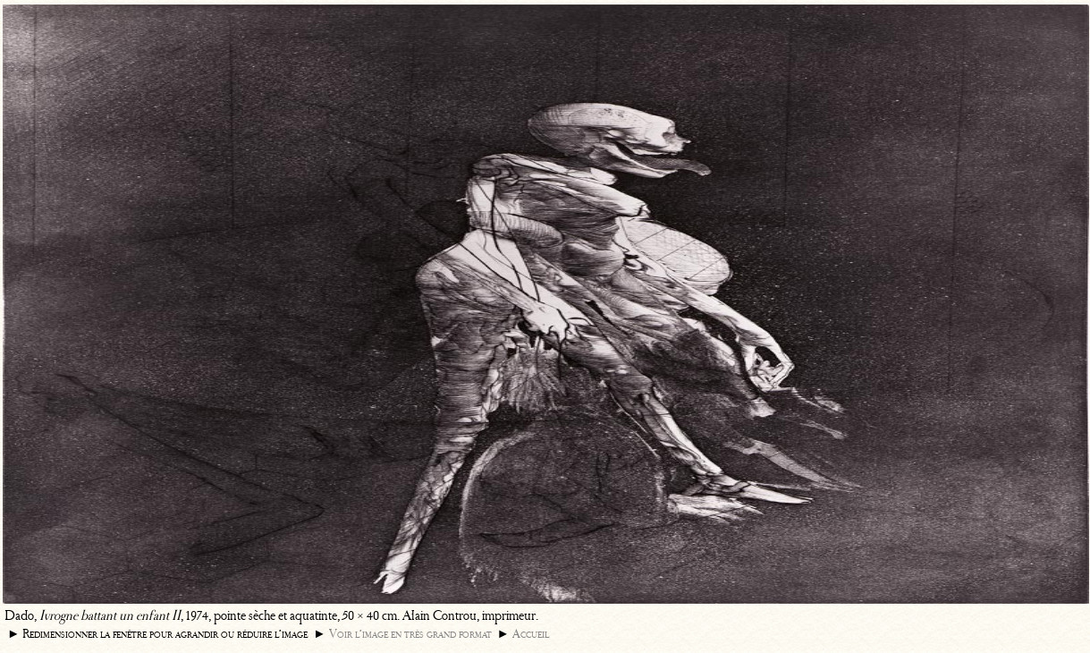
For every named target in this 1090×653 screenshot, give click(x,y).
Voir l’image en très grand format (410, 633)
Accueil (530, 633)
